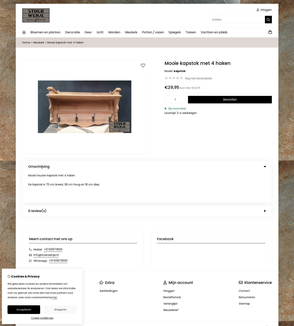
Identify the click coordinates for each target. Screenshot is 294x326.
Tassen (191, 32)
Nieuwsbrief (170, 279)
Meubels (131, 32)
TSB (270, 296)
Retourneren (247, 266)
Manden (114, 32)
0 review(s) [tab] (147, 180)
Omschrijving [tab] (147, 166)
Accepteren (24, 309)
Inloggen (169, 260)
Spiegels (175, 32)
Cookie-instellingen (42, 318)
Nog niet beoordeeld (198, 78)
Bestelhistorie (172, 266)
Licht (100, 32)
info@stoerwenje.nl (46, 224)
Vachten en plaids (214, 32)
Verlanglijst (170, 273)
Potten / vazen (153, 32)
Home (26, 42)
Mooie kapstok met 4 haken (65, 42)
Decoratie (72, 32)
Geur (88, 32)
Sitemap (244, 273)
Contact (244, 260)
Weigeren (60, 309)
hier (55, 297)
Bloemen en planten (45, 32)
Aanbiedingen (109, 260)
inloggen (264, 10)
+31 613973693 (53, 218)
